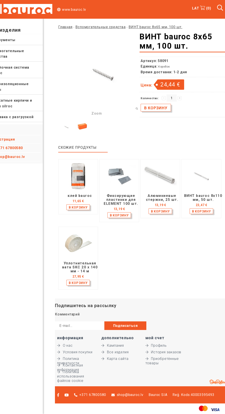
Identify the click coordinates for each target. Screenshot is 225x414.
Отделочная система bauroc (21, 70)
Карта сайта (115, 359)
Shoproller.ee (217, 382)
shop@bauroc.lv (22, 157)
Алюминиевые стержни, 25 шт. (162, 198)
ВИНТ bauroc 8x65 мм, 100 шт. (155, 27)
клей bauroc (80, 196)
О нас (65, 345)
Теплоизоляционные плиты (21, 87)
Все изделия (115, 352)
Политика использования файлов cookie (70, 372)
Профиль (156, 345)
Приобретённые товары (162, 359)
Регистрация (15, 139)
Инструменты (14, 40)
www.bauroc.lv (74, 9)
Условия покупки (75, 352)
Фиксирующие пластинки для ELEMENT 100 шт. (121, 200)
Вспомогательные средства (19, 54)
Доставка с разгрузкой (24, 117)
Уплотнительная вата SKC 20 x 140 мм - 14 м (80, 267)
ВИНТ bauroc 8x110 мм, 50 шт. (203, 198)
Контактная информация (70, 365)
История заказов (163, 352)
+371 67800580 (21, 148)
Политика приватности (68, 359)
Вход (7, 130)
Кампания (112, 345)
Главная (65, 27)
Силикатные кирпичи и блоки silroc (23, 103)
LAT (195, 8)
